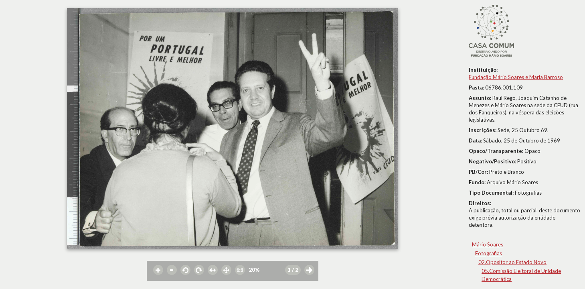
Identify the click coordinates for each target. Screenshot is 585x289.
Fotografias (488, 253)
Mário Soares (487, 244)
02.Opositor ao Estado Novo (512, 262)
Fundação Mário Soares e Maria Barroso (516, 77)
